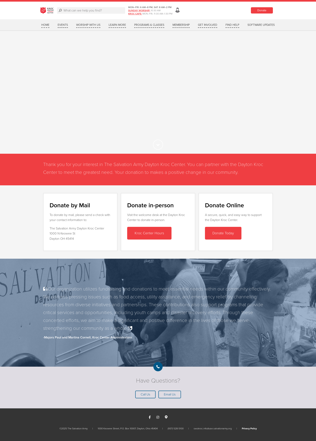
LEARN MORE (117, 25)
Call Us (145, 394)
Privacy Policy (249, 428)
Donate (261, 10)
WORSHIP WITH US (88, 25)
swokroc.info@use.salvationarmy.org (213, 428)
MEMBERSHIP (181, 25)
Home (45, 25)
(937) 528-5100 (176, 428)
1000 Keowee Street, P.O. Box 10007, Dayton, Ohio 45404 (128, 428)
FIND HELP (232, 25)
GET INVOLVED (207, 25)
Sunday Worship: (207, 10)
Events (63, 25)
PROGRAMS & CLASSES (149, 25)
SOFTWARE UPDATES (261, 25)
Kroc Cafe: (203, 13)
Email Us (170, 394)
